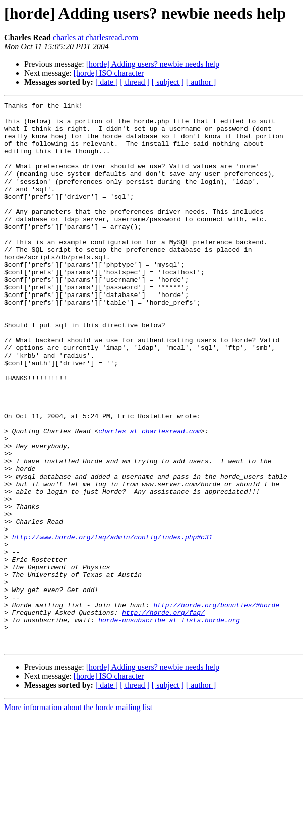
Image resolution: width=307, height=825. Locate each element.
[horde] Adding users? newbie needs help (152, 64)
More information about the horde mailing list (78, 816)
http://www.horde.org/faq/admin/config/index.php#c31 (112, 624)
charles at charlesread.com (95, 37)
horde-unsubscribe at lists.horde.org (169, 724)
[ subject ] (168, 82)
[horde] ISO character (109, 73)
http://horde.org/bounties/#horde (216, 706)
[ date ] (106, 82)
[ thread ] (135, 82)
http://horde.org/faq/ (163, 715)
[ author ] (201, 82)
